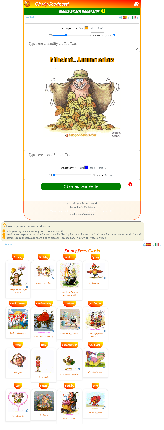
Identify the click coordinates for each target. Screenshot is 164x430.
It (138, 18)
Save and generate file (81, 186)
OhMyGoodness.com (83, 214)
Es (129, 18)
